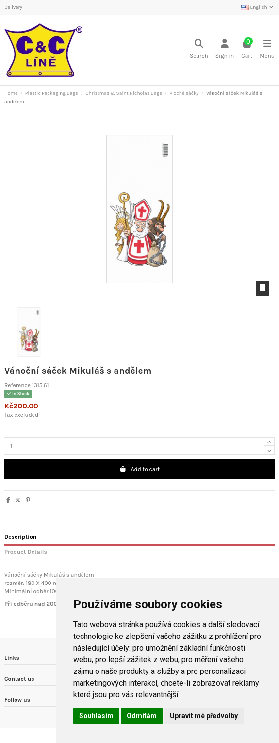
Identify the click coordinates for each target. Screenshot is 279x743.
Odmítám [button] (142, 716)
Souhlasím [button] (96, 716)
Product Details (25, 551)
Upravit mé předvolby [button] (204, 716)
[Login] (225, 49)
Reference (17, 385)
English (258, 7)
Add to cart (139, 469)
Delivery (13, 7)
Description (20, 536)
